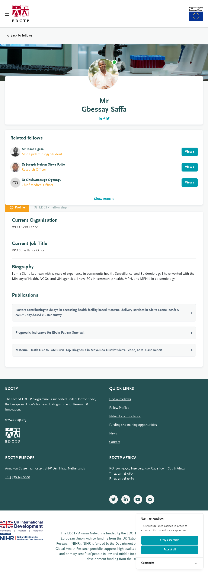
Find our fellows (120, 399)
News (113, 433)
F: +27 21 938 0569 (121, 479)
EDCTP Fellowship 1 (51, 207)
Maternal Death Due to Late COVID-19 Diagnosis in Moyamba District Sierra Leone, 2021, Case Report (104, 350)
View (189, 152)
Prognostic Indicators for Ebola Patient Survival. (104, 332)
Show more (104, 199)
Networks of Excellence (125, 416)
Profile (17, 207)
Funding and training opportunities (133, 425)
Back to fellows (19, 35)
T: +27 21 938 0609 (122, 473)
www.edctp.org (15, 420)
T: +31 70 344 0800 (17, 477)
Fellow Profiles (119, 408)
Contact (114, 442)
